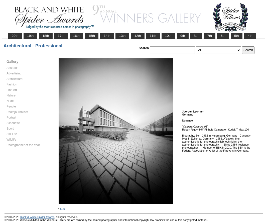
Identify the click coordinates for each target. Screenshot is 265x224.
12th (137, 36)
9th (183, 36)
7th (209, 36)
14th (107, 36)
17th (61, 36)
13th (122, 36)
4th (250, 36)
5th (236, 36)
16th (76, 36)
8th (196, 36)
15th (92, 36)
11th (153, 36)
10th (168, 36)
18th (46, 36)
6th (223, 36)
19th (30, 36)
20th (15, 36)
